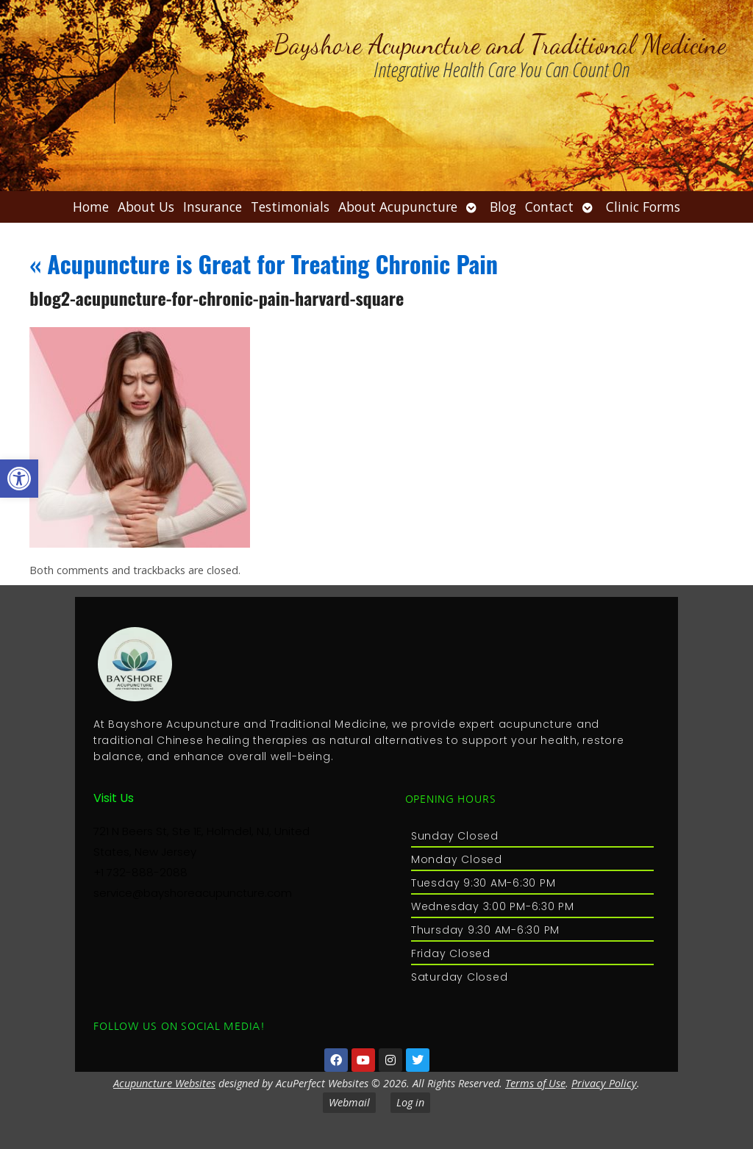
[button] (19, 478)
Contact (549, 206)
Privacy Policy (604, 1083)
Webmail (349, 1102)
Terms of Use (535, 1083)
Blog (503, 206)
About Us (146, 206)
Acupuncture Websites (164, 1083)
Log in (410, 1102)
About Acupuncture (397, 206)
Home (91, 206)
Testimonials (290, 206)
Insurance (212, 206)
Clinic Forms (643, 206)
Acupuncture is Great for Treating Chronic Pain (263, 263)
